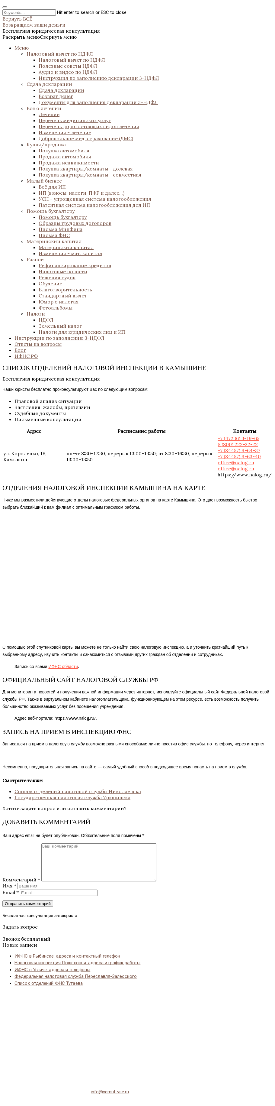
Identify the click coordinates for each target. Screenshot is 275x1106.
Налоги (36, 314)
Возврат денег (56, 96)
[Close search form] (4, 7)
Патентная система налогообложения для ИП (94, 205)
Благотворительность (65, 290)
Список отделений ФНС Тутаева (48, 990)
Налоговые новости (63, 271)
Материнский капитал (54, 241)
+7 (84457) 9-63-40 (239, 456)
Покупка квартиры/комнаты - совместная (90, 175)
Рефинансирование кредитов (75, 265)
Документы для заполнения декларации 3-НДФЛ (98, 102)
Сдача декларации (49, 84)
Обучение (50, 284)
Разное (35, 259)
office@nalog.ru (236, 462)
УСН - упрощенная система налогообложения (95, 199)
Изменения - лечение (65, 132)
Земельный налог (60, 326)
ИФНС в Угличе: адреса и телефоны (52, 977)
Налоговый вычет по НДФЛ (60, 54)
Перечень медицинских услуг (75, 120)
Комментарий (21, 887)
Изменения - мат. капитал (70, 253)
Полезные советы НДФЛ (68, 66)
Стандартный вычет (63, 296)
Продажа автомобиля (65, 157)
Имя (9, 893)
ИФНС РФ (26, 356)
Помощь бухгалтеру (51, 211)
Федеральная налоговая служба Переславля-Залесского (75, 983)
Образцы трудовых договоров (75, 223)
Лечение (49, 114)
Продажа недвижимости (69, 163)
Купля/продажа (46, 144)
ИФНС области (63, 666)
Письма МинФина (60, 229)
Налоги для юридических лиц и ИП (82, 332)
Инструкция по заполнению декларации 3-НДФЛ (99, 78)
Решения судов (57, 277)
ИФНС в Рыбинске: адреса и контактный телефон (67, 963)
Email (10, 900)
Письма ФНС (54, 235)
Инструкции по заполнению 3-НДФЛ (59, 338)
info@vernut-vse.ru (110, 1099)
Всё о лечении (44, 108)
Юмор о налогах (58, 302)
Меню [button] (21, 48)
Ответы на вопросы (38, 344)
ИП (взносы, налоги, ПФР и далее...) (81, 193)
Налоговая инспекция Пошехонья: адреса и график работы (77, 970)
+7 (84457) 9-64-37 (239, 450)
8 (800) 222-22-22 (238, 444)
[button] (39, 37)
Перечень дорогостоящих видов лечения (89, 126)
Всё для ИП (52, 187)
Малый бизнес (44, 181)
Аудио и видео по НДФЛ (68, 72)
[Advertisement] (137, 1041)
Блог (20, 350)
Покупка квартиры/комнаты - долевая (86, 169)
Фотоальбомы (55, 308)
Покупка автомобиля (64, 151)
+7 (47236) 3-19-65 (238, 438)
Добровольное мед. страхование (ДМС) (86, 138)
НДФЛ (46, 320)
